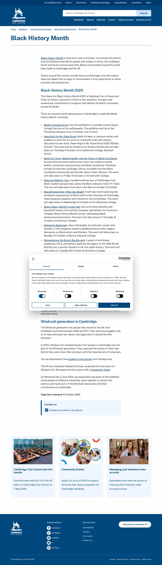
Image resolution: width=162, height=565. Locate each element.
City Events (81, 3)
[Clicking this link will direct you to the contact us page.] (87, 540)
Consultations (120, 3)
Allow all (114, 305)
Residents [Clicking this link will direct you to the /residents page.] (23, 29)
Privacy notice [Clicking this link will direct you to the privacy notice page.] (135, 559)
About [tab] (115, 266)
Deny (48, 305)
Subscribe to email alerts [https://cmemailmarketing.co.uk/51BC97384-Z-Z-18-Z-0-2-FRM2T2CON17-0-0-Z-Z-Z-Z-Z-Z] (135, 524)
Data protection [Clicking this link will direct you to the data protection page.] (123, 559)
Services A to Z (143, 20)
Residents (79, 20)
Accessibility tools (52, 3)
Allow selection (81, 305)
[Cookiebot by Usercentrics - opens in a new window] (120, 258)
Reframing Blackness (55, 225)
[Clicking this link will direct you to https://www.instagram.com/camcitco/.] (54, 533)
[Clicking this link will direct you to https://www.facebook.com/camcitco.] (53, 528)
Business (101, 20)
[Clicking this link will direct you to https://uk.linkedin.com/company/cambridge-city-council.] (53, 538)
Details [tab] (81, 266)
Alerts (69, 3)
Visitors (90, 20)
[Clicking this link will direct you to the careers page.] (86, 532)
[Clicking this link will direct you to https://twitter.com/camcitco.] (50, 543)
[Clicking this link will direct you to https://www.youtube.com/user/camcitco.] (53, 548)
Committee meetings (100, 3)
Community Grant (100, 369)
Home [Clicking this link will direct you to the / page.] (13, 29)
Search (143, 13)
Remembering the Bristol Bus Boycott (64, 240)
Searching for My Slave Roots (60, 136)
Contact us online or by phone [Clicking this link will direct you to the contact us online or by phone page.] (65, 410)
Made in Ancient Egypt (56, 125)
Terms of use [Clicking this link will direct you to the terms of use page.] (146, 559)
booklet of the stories (80, 359)
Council (111, 20)
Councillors (136, 3)
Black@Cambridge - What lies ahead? (64, 191)
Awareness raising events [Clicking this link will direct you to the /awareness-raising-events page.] (65, 29)
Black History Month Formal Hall (62, 206)
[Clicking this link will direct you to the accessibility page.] (88, 527)
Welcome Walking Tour (56, 180)
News (148, 3)
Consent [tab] (46, 266)
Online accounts (126, 20)
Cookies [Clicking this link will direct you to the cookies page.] (113, 559)
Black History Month (52, 58)
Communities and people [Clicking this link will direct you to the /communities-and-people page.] (40, 29)
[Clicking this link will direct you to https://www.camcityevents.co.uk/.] (88, 536)
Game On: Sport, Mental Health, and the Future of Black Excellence (80, 158)
